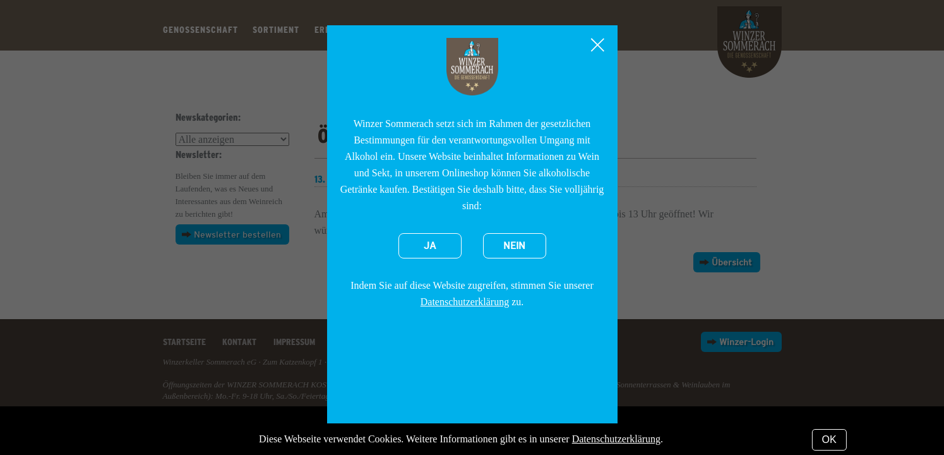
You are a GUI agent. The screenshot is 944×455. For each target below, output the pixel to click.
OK (829, 439)
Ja (430, 246)
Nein (514, 246)
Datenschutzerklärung (465, 301)
